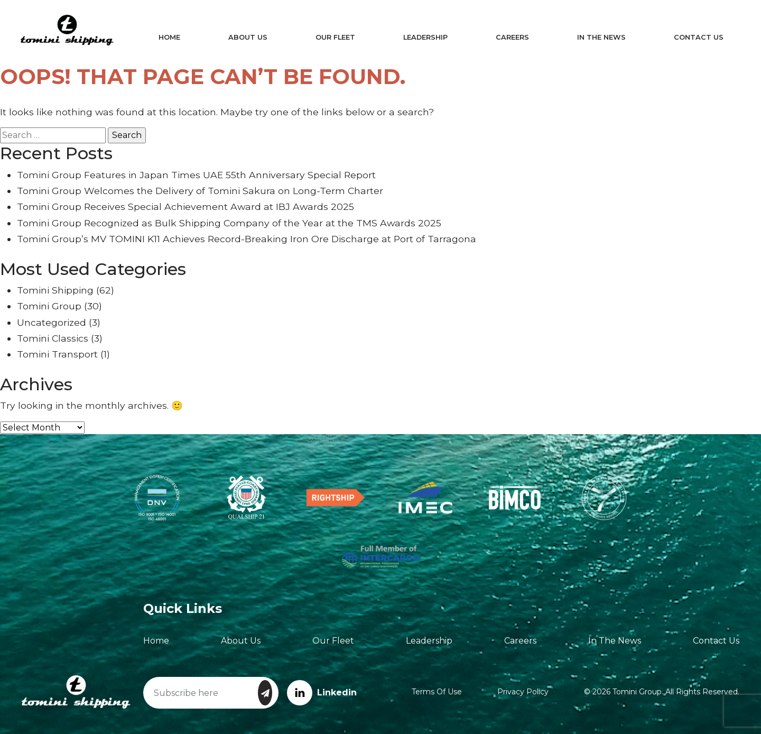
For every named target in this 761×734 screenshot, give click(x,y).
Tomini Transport (57, 354)
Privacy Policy (523, 691)
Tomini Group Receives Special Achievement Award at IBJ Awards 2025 (185, 206)
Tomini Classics (52, 338)
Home (171, 37)
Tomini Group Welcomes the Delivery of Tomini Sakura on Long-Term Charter (200, 190)
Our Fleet (336, 37)
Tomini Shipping (55, 290)
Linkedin (322, 692)
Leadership (425, 37)
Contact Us (696, 37)
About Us (248, 37)
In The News (599, 37)
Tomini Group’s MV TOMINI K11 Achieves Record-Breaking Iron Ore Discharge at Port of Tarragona (246, 238)
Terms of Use (437, 691)
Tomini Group (49, 305)
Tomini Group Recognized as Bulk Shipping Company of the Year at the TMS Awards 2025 (229, 222)
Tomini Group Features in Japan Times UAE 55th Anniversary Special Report (196, 174)
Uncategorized (51, 322)
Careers (511, 37)
